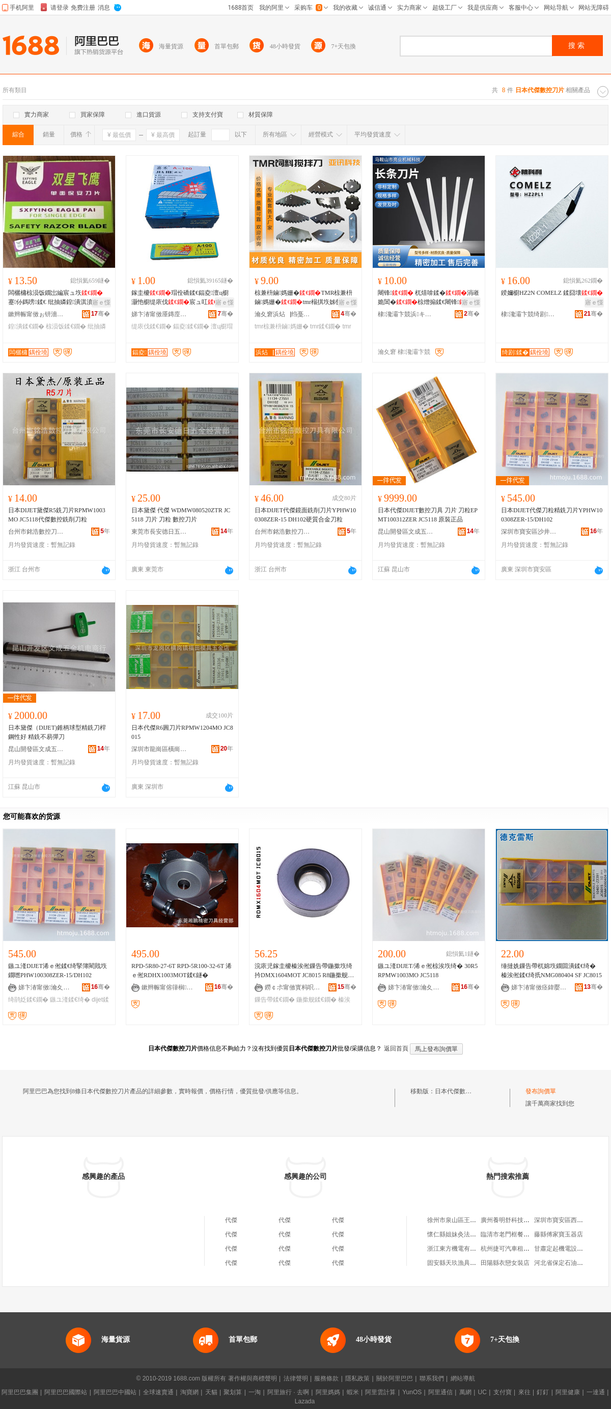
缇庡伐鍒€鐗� (151, 326)
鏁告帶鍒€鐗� (275, 999)
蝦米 (353, 1392)
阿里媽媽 (328, 1392)
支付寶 (502, 1392)
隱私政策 (357, 1378)
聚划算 (233, 1392)
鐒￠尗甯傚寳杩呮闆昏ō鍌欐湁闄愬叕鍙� (293, 987)
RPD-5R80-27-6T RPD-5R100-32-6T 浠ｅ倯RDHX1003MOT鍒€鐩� (181, 970)
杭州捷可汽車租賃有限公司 (517, 1248)
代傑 (231, 1220)
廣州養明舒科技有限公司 (514, 1220)
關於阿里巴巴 (394, 1378)
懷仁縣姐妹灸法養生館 (457, 1234)
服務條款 (326, 1378)
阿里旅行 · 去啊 (288, 1392)
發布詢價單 (540, 1091)
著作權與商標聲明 (252, 1378)
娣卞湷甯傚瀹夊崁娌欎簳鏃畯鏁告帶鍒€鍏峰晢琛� (46, 987)
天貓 (211, 1392)
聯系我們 (432, 1378)
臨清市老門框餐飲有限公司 (517, 1234)
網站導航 (463, 1378)
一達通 (596, 1392)
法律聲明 (296, 1378)
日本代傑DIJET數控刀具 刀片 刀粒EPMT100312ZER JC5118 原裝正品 (428, 515)
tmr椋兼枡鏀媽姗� (282, 326)
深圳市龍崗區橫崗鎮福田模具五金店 (159, 749)
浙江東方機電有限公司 (457, 1248)
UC (482, 1392)
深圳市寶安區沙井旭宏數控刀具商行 (529, 531)
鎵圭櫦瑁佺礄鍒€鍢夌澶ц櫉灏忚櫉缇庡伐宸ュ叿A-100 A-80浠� (180, 298)
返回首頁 (396, 1048)
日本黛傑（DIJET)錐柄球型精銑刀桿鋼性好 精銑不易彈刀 (57, 732)
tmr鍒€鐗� (325, 326)
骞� (100, 313)
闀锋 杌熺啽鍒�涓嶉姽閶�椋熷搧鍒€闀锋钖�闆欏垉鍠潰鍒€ (428, 298)
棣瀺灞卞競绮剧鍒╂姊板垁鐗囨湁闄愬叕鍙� (529, 314)
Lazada (305, 1401)
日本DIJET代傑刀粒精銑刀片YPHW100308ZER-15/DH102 (551, 515)
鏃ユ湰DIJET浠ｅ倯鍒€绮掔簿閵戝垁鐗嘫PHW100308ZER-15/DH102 (57, 970)
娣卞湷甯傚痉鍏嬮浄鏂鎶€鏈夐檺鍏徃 (539, 987)
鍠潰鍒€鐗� (26, 326)
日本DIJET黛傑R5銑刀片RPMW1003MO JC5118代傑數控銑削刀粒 (56, 515)
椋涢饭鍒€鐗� (66, 326)
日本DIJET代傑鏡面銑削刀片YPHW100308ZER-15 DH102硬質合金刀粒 (305, 515)
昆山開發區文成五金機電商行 (406, 531)
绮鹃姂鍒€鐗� (28, 999)
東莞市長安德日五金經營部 (159, 531)
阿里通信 (440, 1392)
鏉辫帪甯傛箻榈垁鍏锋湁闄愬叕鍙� (170, 987)
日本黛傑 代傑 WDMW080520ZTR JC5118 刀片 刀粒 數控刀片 (180, 515)
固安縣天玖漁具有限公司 (460, 1262)
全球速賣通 (158, 1392)
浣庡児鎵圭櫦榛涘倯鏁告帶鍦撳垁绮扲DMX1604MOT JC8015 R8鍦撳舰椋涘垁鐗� (304, 971)
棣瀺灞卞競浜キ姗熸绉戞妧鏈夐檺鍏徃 (406, 314)
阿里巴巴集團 (20, 1392)
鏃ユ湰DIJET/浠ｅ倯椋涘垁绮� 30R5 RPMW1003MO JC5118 (428, 970)
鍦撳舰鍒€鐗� (316, 999)
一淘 (254, 1392)
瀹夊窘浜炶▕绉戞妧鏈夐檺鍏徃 (283, 314)
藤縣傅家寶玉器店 (558, 1234)
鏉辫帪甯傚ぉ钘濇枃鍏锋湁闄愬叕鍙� (36, 314)
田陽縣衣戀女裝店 (505, 1262)
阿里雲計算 (380, 1392)
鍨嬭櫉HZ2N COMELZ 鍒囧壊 (552, 292)
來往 (524, 1392)
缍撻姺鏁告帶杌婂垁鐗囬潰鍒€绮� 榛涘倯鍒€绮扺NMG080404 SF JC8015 (551, 970)
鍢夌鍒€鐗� (191, 326)
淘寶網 (189, 1392)
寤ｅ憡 (101, 302)
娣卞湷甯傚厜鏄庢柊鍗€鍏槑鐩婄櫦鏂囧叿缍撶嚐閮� (159, 314)
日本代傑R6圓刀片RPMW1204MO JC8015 (182, 732)
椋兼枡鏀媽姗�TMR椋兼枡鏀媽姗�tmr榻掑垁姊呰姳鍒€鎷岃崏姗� (304, 298)
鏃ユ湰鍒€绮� (70, 999)
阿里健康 (568, 1392)
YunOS (412, 1392)
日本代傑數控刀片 (459, 1091)
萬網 (465, 1392)
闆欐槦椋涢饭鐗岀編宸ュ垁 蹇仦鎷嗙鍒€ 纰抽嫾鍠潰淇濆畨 (56, 298)
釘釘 (543, 1392)
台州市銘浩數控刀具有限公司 (36, 531)
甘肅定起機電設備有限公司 (570, 1248)
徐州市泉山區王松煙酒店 (460, 1220)
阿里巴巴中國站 (115, 1392)
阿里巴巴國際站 (65, 1392)
